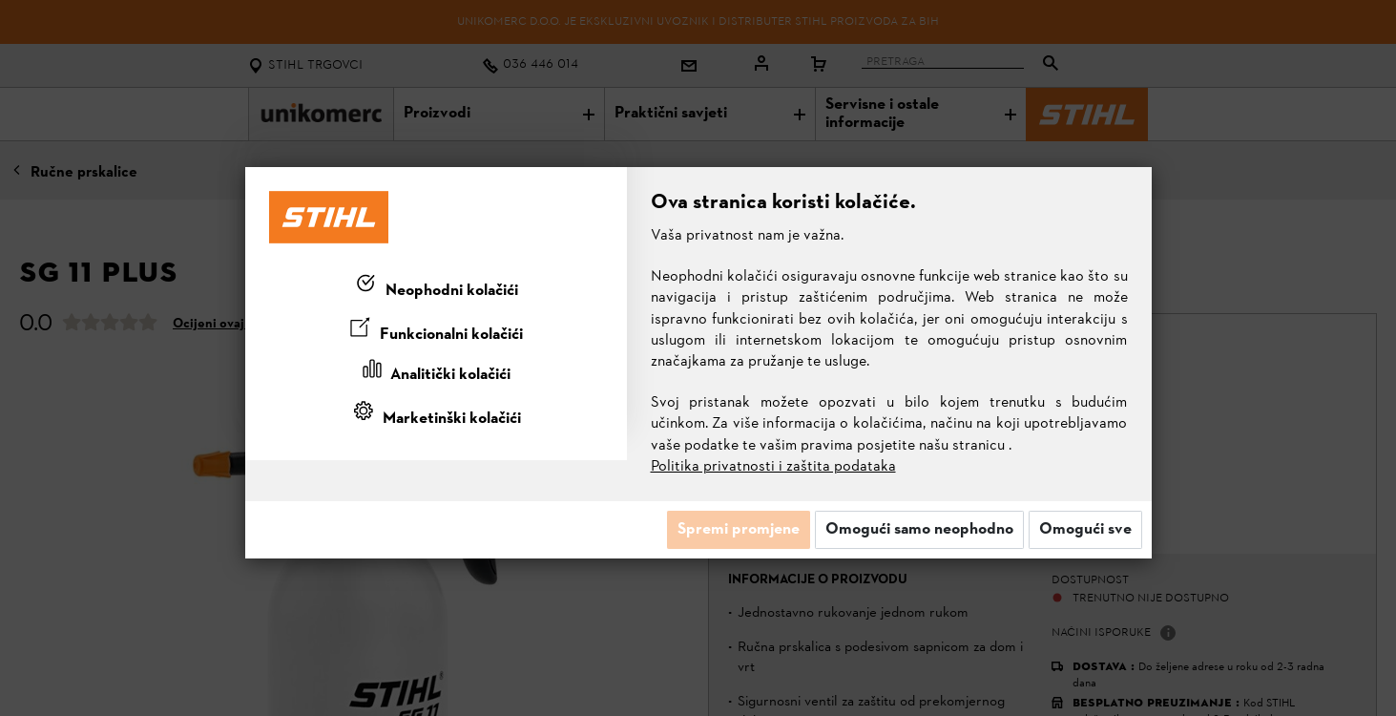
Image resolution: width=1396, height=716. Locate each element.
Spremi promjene (738, 529)
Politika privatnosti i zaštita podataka (773, 466)
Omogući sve (1085, 529)
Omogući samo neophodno (919, 529)
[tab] (436, 287)
